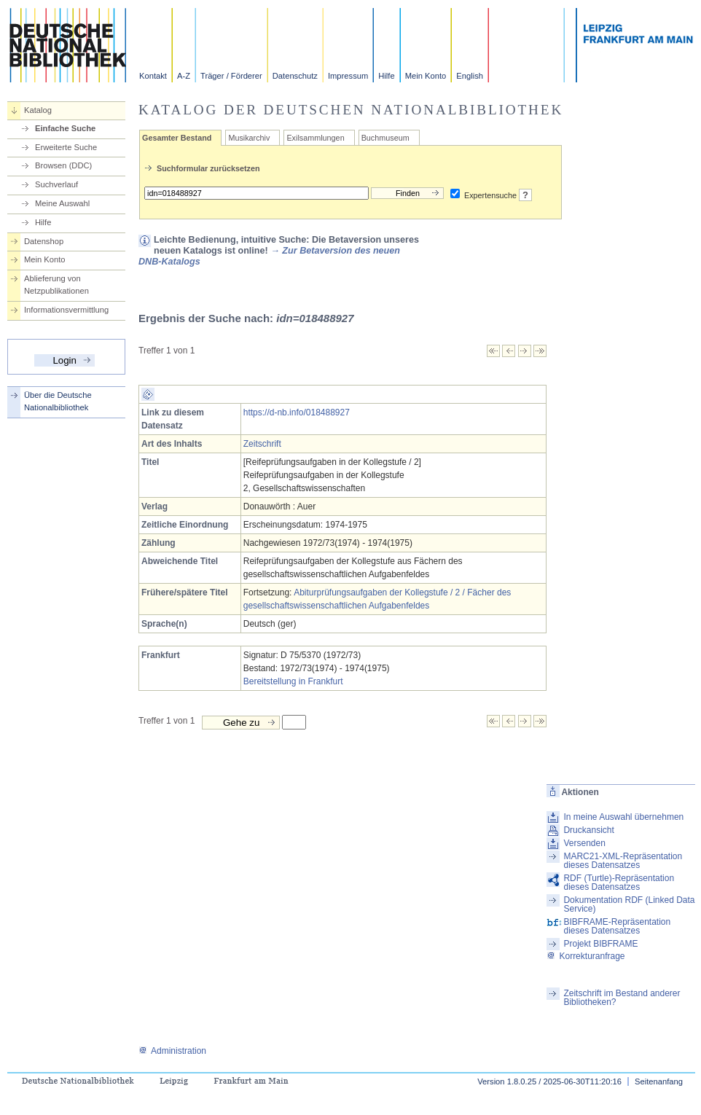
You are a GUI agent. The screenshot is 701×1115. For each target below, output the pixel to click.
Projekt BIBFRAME (600, 944)
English (469, 75)
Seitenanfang (659, 1081)
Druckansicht (588, 830)
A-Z (183, 75)
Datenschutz (295, 75)
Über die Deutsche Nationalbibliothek (58, 401)
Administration (172, 1051)
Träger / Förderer (231, 75)
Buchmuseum (385, 137)
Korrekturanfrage (585, 956)
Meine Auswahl (62, 203)
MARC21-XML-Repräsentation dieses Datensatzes (622, 860)
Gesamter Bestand (176, 137)
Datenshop (43, 241)
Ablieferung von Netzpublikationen (56, 284)
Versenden (584, 843)
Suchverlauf (56, 184)
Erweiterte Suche (66, 147)
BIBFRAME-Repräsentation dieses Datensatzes (616, 926)
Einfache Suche (65, 128)
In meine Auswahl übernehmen (623, 817)
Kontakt (153, 75)
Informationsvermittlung (66, 309)
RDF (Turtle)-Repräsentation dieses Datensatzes (618, 882)
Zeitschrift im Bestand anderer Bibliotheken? (621, 997)
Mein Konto (426, 75)
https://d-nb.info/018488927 (296, 412)
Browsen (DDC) (63, 165)
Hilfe (386, 75)
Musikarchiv (249, 137)
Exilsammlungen (315, 137)
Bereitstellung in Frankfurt (293, 681)
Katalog (38, 110)
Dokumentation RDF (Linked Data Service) (628, 904)
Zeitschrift (262, 444)
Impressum (348, 75)
